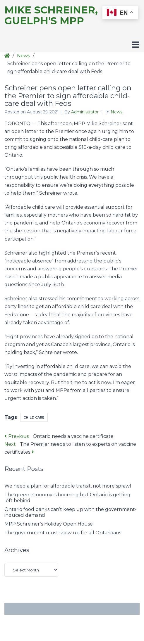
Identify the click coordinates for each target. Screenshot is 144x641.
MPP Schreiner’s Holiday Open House (48, 524)
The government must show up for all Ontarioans (62, 532)
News (23, 55)
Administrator (85, 112)
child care (33, 417)
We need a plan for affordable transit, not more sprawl (67, 486)
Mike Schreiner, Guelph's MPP (51, 16)
